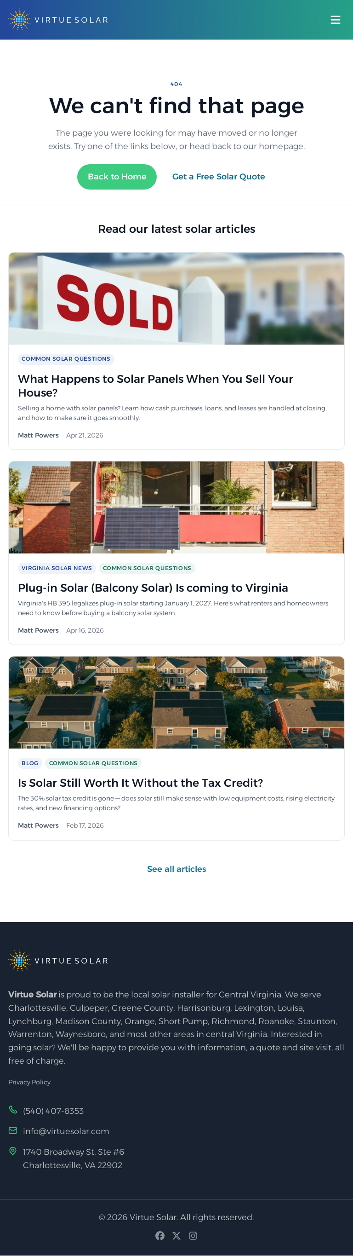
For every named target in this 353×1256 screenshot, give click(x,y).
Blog (30, 763)
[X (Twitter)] (176, 1238)
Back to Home (116, 177)
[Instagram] (193, 1238)
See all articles (176, 869)
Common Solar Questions (66, 358)
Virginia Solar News (57, 568)
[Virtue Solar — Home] (58, 19)
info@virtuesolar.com (66, 1132)
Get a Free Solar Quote (219, 177)
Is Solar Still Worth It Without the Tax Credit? (142, 783)
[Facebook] (160, 1238)
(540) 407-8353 (53, 1111)
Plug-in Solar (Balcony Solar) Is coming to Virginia (155, 587)
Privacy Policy (29, 1082)
